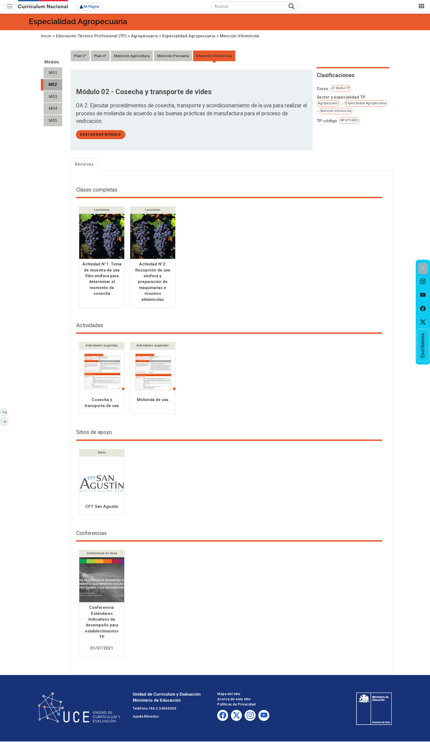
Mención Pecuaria (173, 56)
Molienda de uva (152, 400)
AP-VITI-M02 (349, 120)
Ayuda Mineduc (146, 717)
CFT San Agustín (101, 507)
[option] (423, 281)
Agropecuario (144, 35)
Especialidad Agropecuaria (78, 21)
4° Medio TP (341, 88)
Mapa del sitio (228, 694)
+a (5, 412)
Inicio (46, 35)
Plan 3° (80, 56)
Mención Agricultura (131, 56)
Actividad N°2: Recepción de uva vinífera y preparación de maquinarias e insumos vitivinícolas (152, 282)
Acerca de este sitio (234, 700)
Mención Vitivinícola (239, 35)
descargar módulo (100, 134)
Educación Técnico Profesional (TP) (91, 35)
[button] (423, 269)
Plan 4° (100, 56)
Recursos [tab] (84, 164)
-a (5, 421)
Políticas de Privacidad (236, 705)
